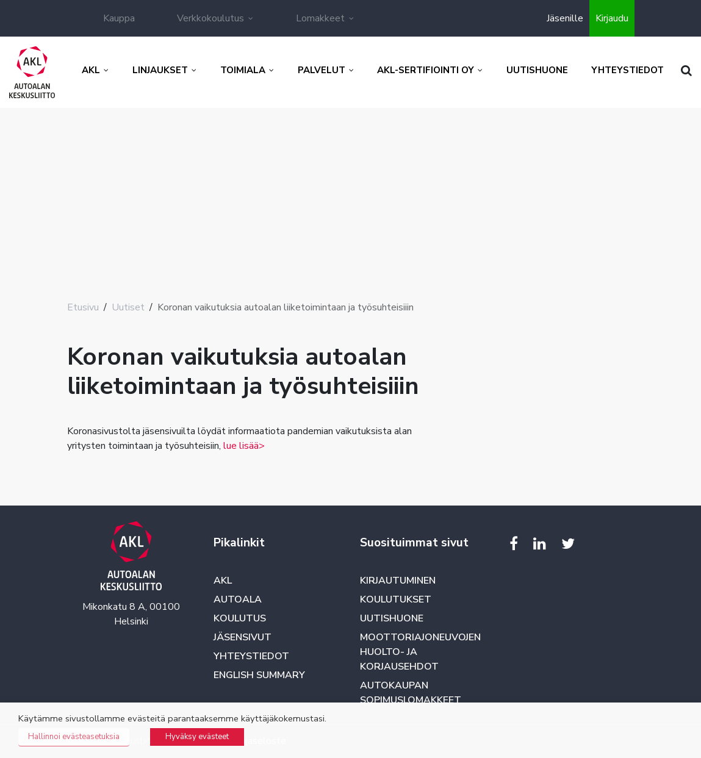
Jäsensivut (242, 637)
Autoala (238, 599)
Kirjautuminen (398, 580)
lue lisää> (244, 445)
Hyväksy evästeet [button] (197, 736)
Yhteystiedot (251, 656)
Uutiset (128, 307)
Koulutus (240, 618)
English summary (259, 675)
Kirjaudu (611, 18)
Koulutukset (395, 599)
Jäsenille (565, 18)
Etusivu (83, 307)
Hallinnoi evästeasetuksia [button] (74, 736)
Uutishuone (391, 618)
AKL (223, 580)
